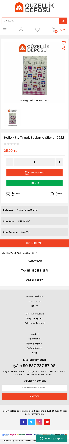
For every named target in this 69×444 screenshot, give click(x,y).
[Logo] (34, 7)
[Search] (30, 21)
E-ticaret (19, 440)
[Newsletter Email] (34, 388)
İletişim (34, 305)
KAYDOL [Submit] (34, 396)
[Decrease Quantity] (9, 162)
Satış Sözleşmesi (34, 318)
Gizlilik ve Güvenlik (34, 313)
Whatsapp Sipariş (51, 438)
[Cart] (59, 30)
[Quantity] (34, 162)
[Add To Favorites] (64, 43)
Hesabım (34, 333)
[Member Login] (21, 30)
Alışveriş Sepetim (34, 343)
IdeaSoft (7, 440)
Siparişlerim (34, 338)
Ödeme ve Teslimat (35, 323)
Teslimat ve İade (34, 296)
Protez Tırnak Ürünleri (27, 209)
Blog (34, 352)
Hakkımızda (35, 301)
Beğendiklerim (34, 348)
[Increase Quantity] (59, 162)
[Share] (64, 48)
